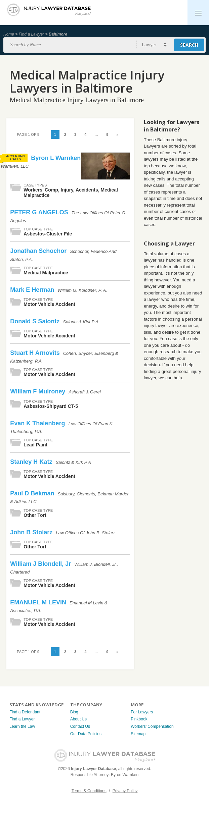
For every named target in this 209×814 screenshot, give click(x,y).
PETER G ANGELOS (40, 212)
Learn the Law (22, 726)
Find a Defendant (24, 712)
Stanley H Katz (32, 461)
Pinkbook (139, 719)
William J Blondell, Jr (41, 563)
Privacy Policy (125, 791)
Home (8, 34)
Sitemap (138, 733)
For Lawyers (142, 712)
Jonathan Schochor (39, 251)
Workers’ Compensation (152, 726)
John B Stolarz (32, 532)
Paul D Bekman (33, 493)
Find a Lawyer (31, 34)
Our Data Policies (85, 733)
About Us (78, 719)
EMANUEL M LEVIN (39, 602)
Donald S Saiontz (35, 321)
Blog (74, 712)
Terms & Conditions (89, 791)
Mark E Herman (33, 289)
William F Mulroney (38, 391)
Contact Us (80, 726)
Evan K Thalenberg (38, 423)
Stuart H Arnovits (35, 352)
